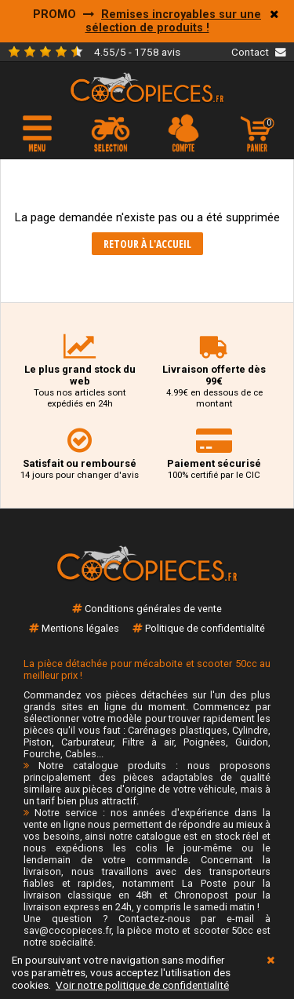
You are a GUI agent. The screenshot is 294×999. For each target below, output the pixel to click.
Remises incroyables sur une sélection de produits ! (173, 21)
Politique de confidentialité (205, 628)
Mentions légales (80, 628)
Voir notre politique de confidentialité (142, 985)
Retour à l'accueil (147, 243)
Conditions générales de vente (153, 608)
